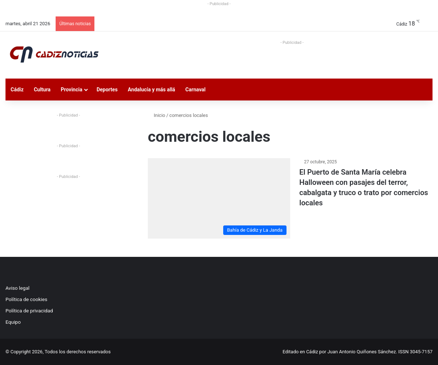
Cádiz (17, 89)
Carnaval (196, 89)
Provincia (71, 89)
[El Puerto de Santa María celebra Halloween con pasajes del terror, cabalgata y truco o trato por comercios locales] (219, 198)
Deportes (107, 89)
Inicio (156, 115)
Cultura (42, 89)
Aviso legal (17, 288)
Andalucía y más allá (151, 89)
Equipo (13, 322)
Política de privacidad (29, 310)
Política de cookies (26, 299)
